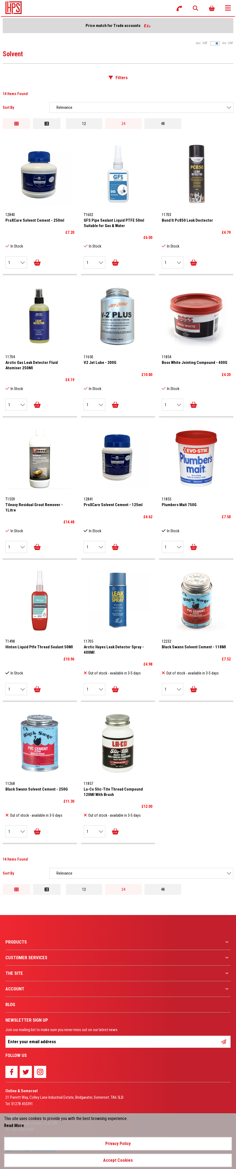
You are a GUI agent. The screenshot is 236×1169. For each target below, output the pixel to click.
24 (123, 123)
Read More (14, 1125)
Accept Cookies (118, 1160)
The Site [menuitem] (14, 973)
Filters (122, 77)
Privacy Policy (118, 1143)
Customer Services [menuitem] (26, 957)
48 (163, 123)
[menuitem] (118, 942)
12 (84, 123)
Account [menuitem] (14, 988)
